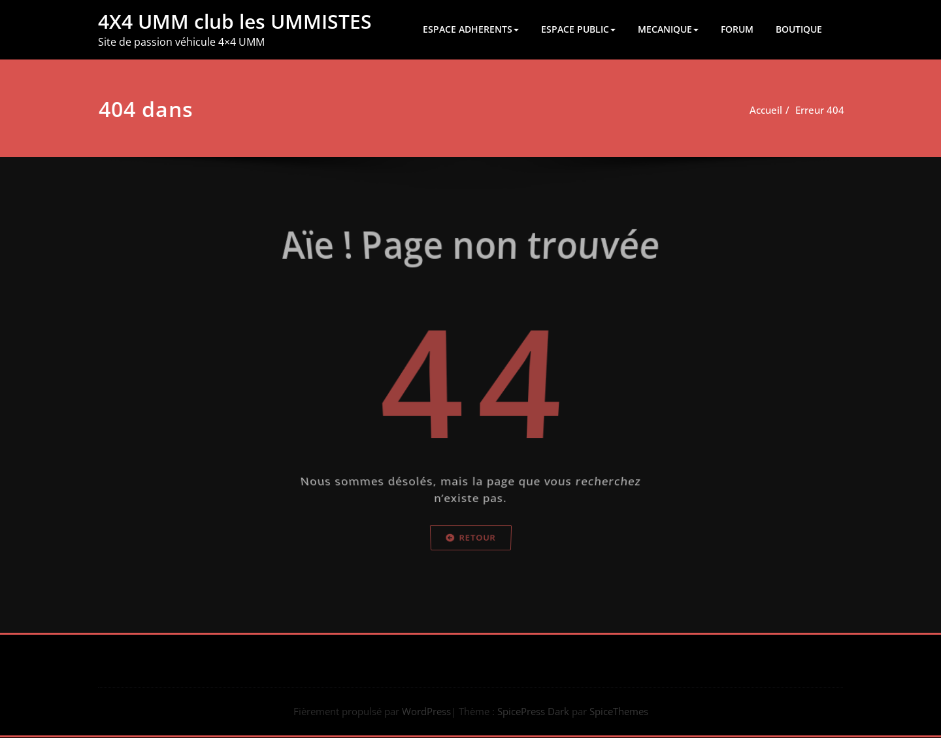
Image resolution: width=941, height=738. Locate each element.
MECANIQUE (668, 29)
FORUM (737, 29)
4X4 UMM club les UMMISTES (235, 21)
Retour (470, 570)
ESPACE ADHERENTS (471, 29)
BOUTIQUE (799, 29)
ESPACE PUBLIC (578, 29)
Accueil (751, 109)
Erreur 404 (804, 109)
